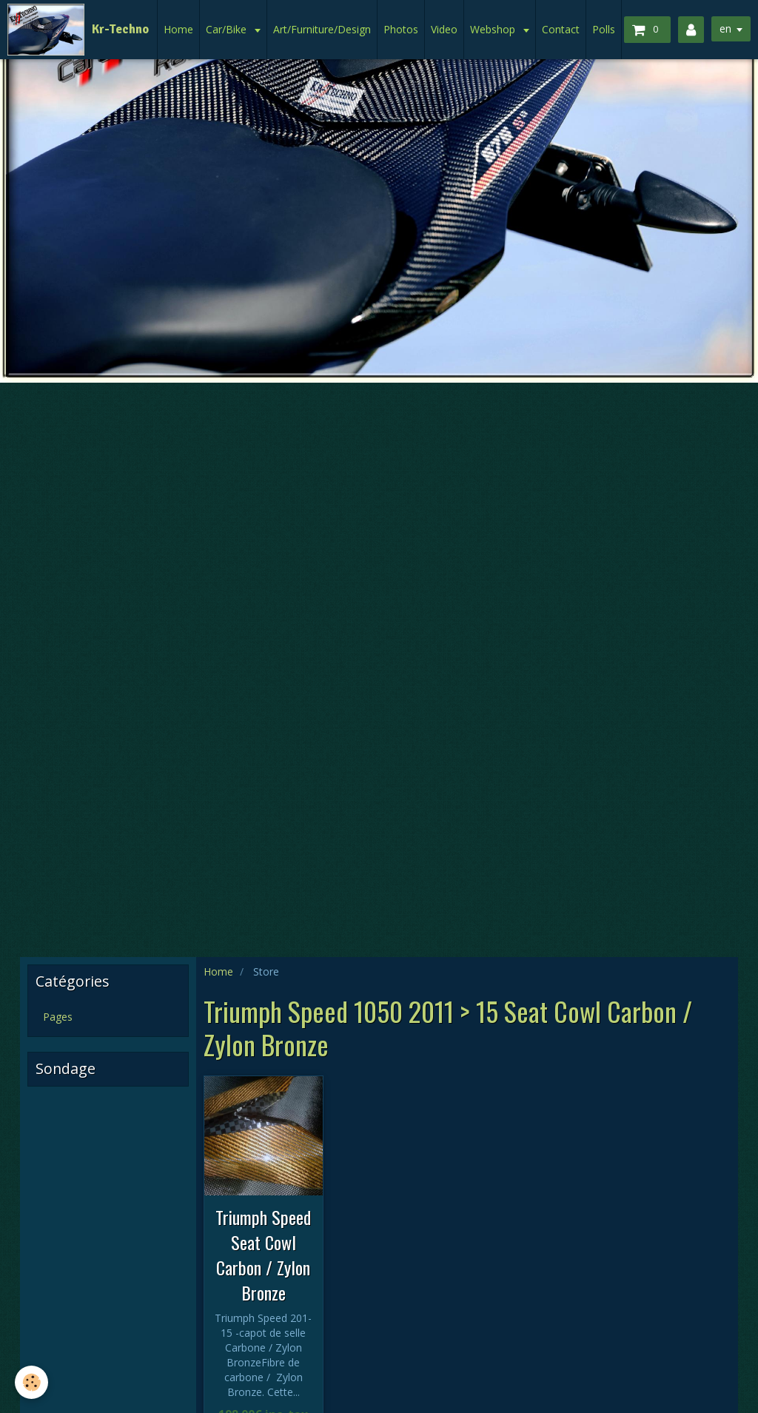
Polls (603, 29)
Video (444, 29)
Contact (561, 29)
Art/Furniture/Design (322, 29)
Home (178, 29)
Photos (400, 29)
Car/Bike (227, 29)
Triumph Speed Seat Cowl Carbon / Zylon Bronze (263, 1255)
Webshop (494, 29)
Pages (58, 1017)
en (725, 28)
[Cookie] (31, 1382)
